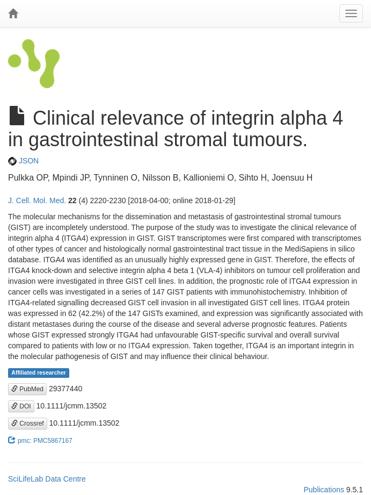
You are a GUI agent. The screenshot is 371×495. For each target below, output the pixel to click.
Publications (323, 489)
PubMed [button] (27, 389)
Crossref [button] (27, 423)
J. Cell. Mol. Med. (37, 200)
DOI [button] (21, 406)
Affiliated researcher (38, 373)
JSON (23, 160)
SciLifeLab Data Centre (47, 479)
